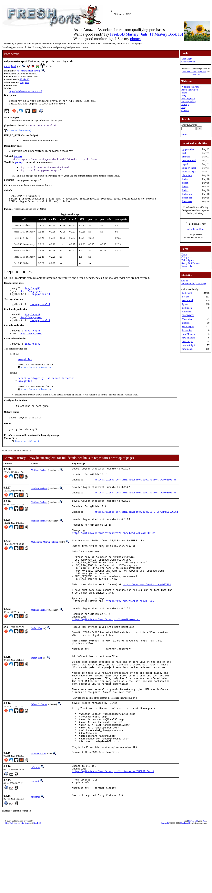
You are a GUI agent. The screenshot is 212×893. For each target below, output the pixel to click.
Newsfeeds (186, 266)
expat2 (185, 164)
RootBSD (196, 74)
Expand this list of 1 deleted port (36, 378)
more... (184, 134)
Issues (184, 92)
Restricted (187, 311)
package (19, 165)
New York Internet (189, 71)
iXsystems (201, 71)
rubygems (24, 82)
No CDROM (188, 315)
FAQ (183, 95)
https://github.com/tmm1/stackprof (25, 91)
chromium (187, 175)
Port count (187, 293)
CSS (196, 886)
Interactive (187, 330)
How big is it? (188, 98)
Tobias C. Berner (39, 757)
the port (18, 158)
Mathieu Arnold (38, 815)
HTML (191, 886)
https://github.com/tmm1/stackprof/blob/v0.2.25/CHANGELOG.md (113, 556)
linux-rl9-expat (189, 171)
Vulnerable (187, 319)
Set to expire (188, 326)
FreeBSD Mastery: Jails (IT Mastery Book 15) (146, 34)
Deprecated (187, 300)
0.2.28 (7, 66)
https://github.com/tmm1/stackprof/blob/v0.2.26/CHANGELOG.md (136, 531)
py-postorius (188, 149)
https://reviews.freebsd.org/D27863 (147, 617)
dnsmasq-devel (189, 160)
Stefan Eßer (36, 668)
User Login (186, 58)
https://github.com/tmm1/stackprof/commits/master (106, 659)
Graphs (184, 280)
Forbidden (187, 308)
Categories (186, 257)
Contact (185, 110)
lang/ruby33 (32, 294)
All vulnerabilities (195, 229)
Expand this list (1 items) (27, 454)
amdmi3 (35, 844)
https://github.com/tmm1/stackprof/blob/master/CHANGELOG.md (136, 495)
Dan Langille (185, 889)
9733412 (24, 79)
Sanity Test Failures (190, 263)
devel (13, 66)
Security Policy (188, 101)
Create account (188, 61)
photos (135, 39)
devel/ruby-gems (31, 298)
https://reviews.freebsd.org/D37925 (130, 638)
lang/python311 (40, 301)
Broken (185, 296)
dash (184, 153)
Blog (183, 107)
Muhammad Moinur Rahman (44, 565)
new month (187, 349)
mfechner (35, 829)
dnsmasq (186, 156)
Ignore (185, 304)
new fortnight (188, 345)
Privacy (185, 104)
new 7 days (187, 341)
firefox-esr (187, 194)
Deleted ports (187, 260)
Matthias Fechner (39, 483)
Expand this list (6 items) (19, 132)
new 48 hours (188, 337)
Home (184, 254)
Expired (185, 322)
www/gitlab (25, 369)
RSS (204, 886)
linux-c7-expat (189, 168)
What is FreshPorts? (190, 86)
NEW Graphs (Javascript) (193, 283)
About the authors (189, 89)
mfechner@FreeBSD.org (28, 70)
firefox (185, 179)
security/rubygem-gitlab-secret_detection (46, 389)
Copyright (165, 889)
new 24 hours (188, 334)
